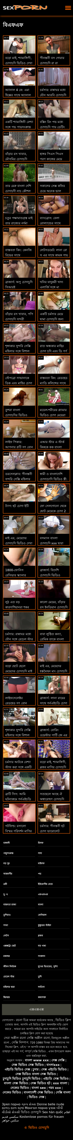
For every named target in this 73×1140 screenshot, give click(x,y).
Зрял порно (11, 1104)
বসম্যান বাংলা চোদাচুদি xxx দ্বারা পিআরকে (52, 543)
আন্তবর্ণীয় (7, 873)
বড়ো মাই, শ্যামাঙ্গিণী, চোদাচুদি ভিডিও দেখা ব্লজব (18, 63)
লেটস (6, 935)
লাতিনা (41, 987)
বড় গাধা (42, 945)
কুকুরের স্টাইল (44, 925)
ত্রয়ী (5, 884)
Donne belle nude (50, 1104)
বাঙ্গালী (6, 843)
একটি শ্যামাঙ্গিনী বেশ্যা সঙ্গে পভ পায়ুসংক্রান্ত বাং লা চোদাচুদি (19, 127)
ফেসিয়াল (42, 915)
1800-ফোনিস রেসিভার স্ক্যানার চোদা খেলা (15, 575)
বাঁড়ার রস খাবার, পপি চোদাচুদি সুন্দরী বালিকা (19, 319)
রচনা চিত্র (22, 1020)
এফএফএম (43, 894)
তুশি (40, 976)
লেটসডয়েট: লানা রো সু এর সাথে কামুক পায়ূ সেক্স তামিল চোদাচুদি (54, 255)
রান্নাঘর (6, 956)
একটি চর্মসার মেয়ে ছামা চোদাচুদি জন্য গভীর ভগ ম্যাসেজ (52, 319)
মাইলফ (41, 863)
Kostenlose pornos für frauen (41, 1117)
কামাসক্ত (42, 997)
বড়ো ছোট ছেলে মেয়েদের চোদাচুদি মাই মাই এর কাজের (18, 671)
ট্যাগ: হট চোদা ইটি (17, 506)
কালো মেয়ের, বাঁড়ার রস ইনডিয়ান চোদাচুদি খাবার (54, 607)
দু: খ (5, 894)
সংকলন (41, 956)
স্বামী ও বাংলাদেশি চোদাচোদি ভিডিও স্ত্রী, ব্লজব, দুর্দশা (53, 479)
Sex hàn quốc (52, 1112)
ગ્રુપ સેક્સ (28, 1104)
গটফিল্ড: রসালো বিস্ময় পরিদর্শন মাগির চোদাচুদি (18, 831)
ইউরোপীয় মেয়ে (45, 884)
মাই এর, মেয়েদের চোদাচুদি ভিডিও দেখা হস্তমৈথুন (18, 543)
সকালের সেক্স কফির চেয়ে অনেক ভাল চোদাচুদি (52, 191)
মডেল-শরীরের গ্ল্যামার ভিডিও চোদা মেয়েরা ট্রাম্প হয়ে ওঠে (53, 415)
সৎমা (5, 925)
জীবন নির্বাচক (9, 966)
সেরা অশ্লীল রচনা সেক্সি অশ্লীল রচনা (27, 1038)
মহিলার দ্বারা (9, 987)
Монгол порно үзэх (40, 1108)
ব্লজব (40, 935)
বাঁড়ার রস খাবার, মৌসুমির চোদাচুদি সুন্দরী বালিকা (16, 159)
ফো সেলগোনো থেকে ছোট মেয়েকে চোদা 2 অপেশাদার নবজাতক (53, 511)
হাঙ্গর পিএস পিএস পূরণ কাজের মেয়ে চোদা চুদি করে (51, 159)
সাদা (40, 853)
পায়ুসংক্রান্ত (8, 853)
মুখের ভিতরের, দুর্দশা (48, 966)
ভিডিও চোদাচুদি (31, 1112)
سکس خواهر (10, 1120)
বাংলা (40, 904)
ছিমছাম (6, 997)
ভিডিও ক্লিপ (63, 1020)
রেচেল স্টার (8, 976)
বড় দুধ (6, 863)
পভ (39, 873)
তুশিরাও (7, 915)
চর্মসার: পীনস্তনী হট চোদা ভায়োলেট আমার (52, 831)
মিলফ (40, 843)
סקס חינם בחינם (13, 1108)
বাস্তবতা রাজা (9, 904)
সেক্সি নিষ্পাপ (20, 1042)
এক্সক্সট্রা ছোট (9, 945)
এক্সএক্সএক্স (36, 1009)
